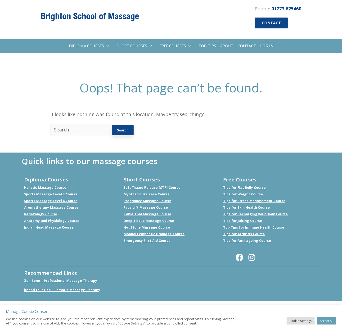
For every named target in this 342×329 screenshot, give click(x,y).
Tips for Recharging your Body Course (255, 214)
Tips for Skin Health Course (246, 207)
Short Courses (142, 179)
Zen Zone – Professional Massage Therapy (60, 280)
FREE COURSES (178, 46)
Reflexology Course (40, 214)
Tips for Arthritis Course (244, 234)
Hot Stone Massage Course (147, 227)
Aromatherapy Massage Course (51, 207)
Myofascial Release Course (147, 194)
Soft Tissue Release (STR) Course (152, 187)
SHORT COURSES (137, 46)
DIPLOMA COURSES (91, 46)
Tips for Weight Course (243, 194)
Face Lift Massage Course (146, 207)
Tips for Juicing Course (242, 220)
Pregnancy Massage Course (147, 200)
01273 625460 (286, 8)
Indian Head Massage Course (49, 227)
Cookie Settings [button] (300, 321)
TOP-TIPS (207, 46)
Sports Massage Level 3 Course (50, 194)
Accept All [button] (326, 321)
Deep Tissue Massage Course (149, 220)
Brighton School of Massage (90, 16)
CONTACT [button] (271, 23)
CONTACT (247, 46)
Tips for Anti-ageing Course (247, 240)
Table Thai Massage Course (147, 214)
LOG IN (267, 46)
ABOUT (227, 46)
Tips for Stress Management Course (254, 200)
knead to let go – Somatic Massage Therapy (62, 290)
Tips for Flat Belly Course (244, 187)
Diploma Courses (46, 179)
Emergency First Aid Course (147, 240)
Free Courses (239, 179)
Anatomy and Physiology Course (51, 220)
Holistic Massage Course (45, 187)
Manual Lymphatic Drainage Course (154, 234)
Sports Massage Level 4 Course (50, 200)
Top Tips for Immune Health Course (253, 227)
